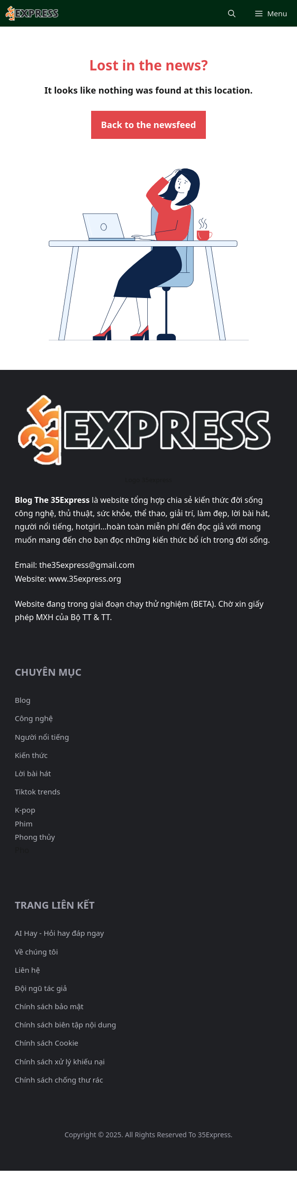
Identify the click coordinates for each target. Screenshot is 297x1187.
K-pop (25, 810)
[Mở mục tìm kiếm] (231, 13)
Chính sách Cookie (46, 1043)
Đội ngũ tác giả (41, 988)
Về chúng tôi (36, 951)
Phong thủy (35, 837)
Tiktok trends (37, 791)
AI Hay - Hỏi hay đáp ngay (59, 933)
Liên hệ (27, 970)
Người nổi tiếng (42, 737)
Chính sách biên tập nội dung (65, 1024)
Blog (23, 700)
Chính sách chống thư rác (59, 1080)
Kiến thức (31, 755)
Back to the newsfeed (148, 125)
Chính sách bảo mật (49, 1006)
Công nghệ (34, 718)
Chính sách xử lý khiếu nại (60, 1061)
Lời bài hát (33, 773)
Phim (24, 823)
